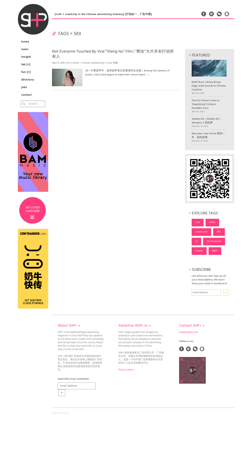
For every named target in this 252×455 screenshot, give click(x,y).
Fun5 (197, 222)
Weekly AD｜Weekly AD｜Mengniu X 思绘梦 (207, 121)
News (24, 49)
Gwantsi (199, 251)
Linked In (211, 13)
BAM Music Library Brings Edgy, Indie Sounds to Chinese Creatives (209, 76)
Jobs (24, 87)
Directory (27, 79)
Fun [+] (26, 72)
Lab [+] (25, 64)
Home (25, 41)
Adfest (212, 222)
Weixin (219, 13)
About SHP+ (69, 326)
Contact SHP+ (191, 326)
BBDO (214, 251)
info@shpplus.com (188, 332)
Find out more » (126, 370)
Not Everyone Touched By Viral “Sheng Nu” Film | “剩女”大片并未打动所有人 (113, 54)
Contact (26, 95)
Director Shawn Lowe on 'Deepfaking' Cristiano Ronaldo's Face (206, 104)
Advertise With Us (134, 326)
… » (147, 75)
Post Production (214, 241)
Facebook (203, 13)
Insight (26, 57)
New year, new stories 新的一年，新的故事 (208, 135)
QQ (226, 13)
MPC (219, 232)
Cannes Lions (201, 232)
